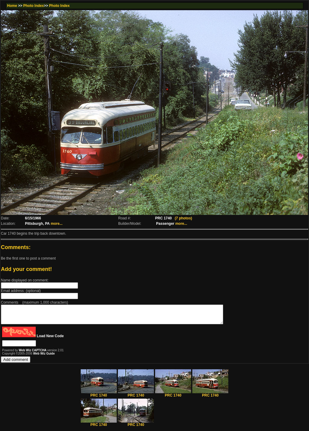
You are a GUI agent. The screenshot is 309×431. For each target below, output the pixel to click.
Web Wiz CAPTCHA (33, 353)
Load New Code (50, 339)
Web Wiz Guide (44, 357)
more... (56, 223)
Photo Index (33, 6)
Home (12, 6)
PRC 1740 (99, 397)
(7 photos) (183, 218)
